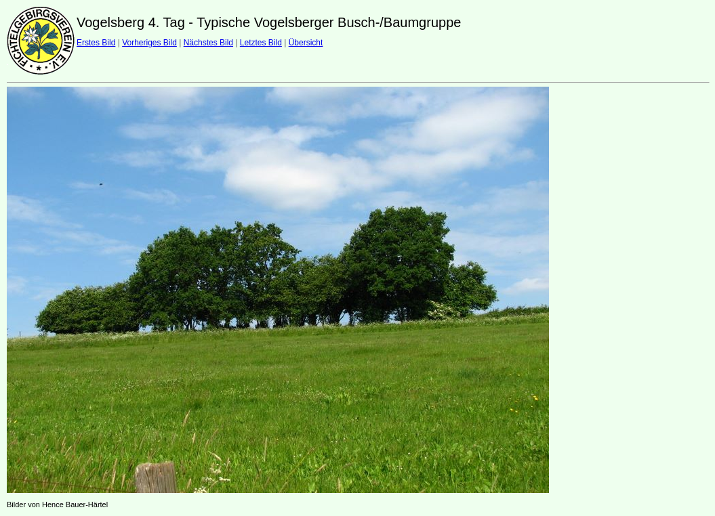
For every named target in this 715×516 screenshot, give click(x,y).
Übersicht (306, 42)
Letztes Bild (261, 42)
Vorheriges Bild (149, 42)
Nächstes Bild (208, 42)
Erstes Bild (96, 42)
